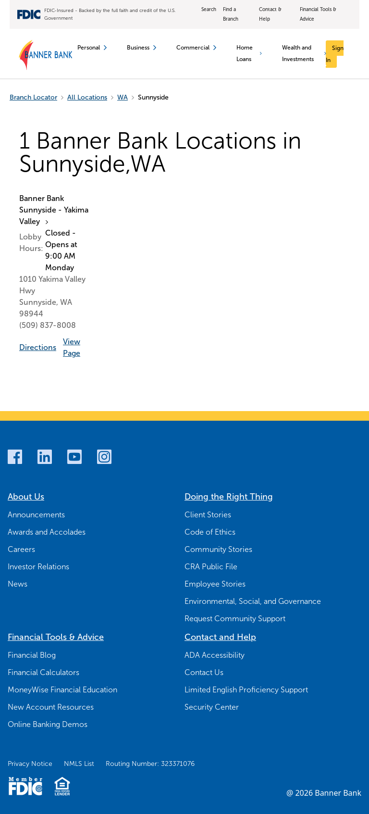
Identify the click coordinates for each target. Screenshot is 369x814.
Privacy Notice (30, 763)
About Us (26, 496)
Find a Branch (230, 14)
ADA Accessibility (214, 655)
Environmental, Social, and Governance (252, 601)
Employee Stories (215, 584)
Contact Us (203, 672)
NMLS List (79, 763)
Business (141, 47)
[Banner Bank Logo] (46, 56)
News (17, 584)
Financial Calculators (43, 672)
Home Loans (248, 53)
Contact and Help (220, 637)
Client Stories (207, 515)
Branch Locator (33, 97)
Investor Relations (38, 567)
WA (122, 97)
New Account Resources (51, 707)
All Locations (87, 97)
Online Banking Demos (47, 724)
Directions (37, 347)
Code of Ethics (209, 532)
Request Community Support (234, 618)
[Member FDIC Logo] (25, 786)
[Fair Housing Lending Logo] (62, 786)
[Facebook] (15, 457)
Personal (92, 47)
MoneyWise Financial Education (62, 690)
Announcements (36, 515)
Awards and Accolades (47, 532)
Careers (21, 549)
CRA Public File (210, 567)
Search (208, 9)
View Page (71, 347)
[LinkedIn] (44, 457)
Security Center (211, 707)
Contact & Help (270, 14)
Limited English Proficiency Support (246, 690)
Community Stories (218, 549)
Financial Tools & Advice (318, 14)
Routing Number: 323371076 (150, 763)
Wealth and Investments (304, 53)
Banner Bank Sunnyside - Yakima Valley (53, 209)
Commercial (196, 47)
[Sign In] (335, 54)
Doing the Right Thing (228, 496)
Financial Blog (32, 655)
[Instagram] (104, 457)
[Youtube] (74, 457)
